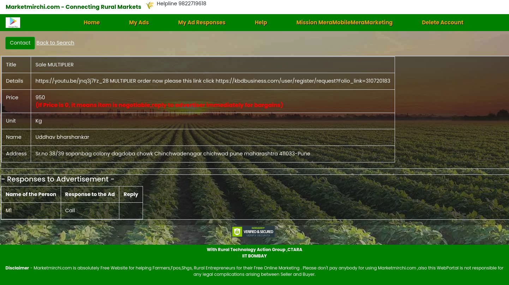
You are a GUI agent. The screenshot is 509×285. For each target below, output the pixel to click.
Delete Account (442, 22)
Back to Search (55, 42)
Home (92, 22)
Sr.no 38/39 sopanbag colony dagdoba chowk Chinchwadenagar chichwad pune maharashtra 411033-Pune (172, 153)
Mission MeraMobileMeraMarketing (345, 22)
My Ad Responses (202, 22)
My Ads (139, 22)
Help (261, 22)
